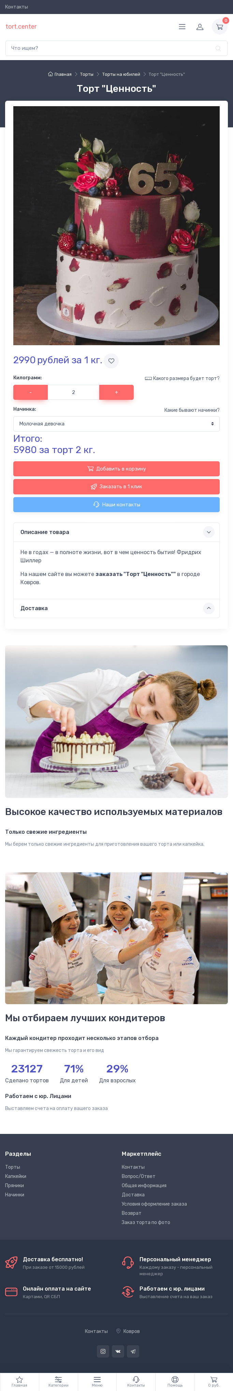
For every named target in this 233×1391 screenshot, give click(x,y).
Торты (12, 1167)
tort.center (21, 26)
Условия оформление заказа (154, 1204)
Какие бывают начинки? (192, 410)
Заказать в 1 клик (116, 486)
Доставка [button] (117, 608)
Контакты (16, 7)
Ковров (128, 1331)
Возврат (132, 1213)
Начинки (14, 1195)
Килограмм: (27, 378)
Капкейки (15, 1176)
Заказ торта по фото (146, 1222)
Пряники (14, 1186)
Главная (60, 74)
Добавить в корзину (116, 468)
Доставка (133, 1195)
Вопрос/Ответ (139, 1176)
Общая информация (144, 1186)
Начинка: (24, 409)
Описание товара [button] (117, 532)
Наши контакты (116, 504)
